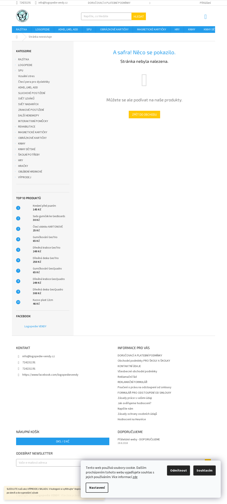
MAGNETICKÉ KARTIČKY (30, 132)
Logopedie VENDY (35, 326)
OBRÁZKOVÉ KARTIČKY (30, 138)
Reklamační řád (127, 377)
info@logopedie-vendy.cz (38, 356)
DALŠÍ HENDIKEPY (29, 115)
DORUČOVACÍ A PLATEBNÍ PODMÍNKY (109, 3)
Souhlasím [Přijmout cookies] (204, 470)
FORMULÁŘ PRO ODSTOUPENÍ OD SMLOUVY (144, 393)
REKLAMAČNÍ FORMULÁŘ (132, 382)
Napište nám (125, 409)
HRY (18, 160)
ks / (62, 441)
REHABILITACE (24, 127)
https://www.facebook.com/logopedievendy (50, 375)
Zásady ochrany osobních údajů (137, 414)
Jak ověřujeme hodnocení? (134, 403)
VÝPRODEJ (22, 177)
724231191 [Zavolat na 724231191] (29, 362)
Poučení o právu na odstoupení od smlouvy (144, 387)
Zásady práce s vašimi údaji (135, 398)
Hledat (139, 16)
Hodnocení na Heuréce (132, 419)
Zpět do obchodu (144, 114)
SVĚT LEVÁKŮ (26, 99)
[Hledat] (113, 16)
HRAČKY (21, 166)
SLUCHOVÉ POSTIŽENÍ (32, 93)
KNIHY (19, 144)
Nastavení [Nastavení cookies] (97, 487)
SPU (18, 70)
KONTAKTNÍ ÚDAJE (129, 366)
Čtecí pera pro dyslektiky (34, 82)
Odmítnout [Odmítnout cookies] (178, 470)
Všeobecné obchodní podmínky (137, 371)
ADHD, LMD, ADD (28, 87)
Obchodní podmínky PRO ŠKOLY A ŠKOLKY (144, 361)
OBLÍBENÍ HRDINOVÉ (28, 172)
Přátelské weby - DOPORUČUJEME (139, 440)
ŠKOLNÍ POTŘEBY (27, 155)
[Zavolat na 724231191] (25, 3)
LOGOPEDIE (23, 65)
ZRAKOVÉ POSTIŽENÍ (31, 110)
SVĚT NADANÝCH (28, 104)
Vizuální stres (26, 76)
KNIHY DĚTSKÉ (25, 149)
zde (135, 477)
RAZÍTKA (21, 59)
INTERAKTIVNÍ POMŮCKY (33, 121)
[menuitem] (21, 29)
